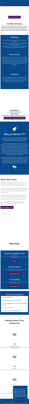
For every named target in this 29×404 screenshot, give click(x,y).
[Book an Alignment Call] (14, 17)
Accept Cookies (17, 399)
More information (20, 397)
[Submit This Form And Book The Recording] (14, 104)
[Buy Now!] (14, 224)
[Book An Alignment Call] (7, 193)
